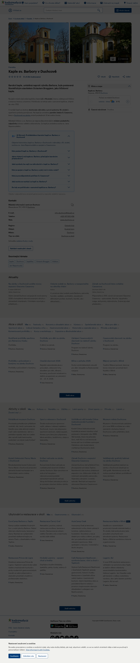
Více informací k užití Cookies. (38, 650)
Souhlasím (14, 656)
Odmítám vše (28, 656)
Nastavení (42, 656)
